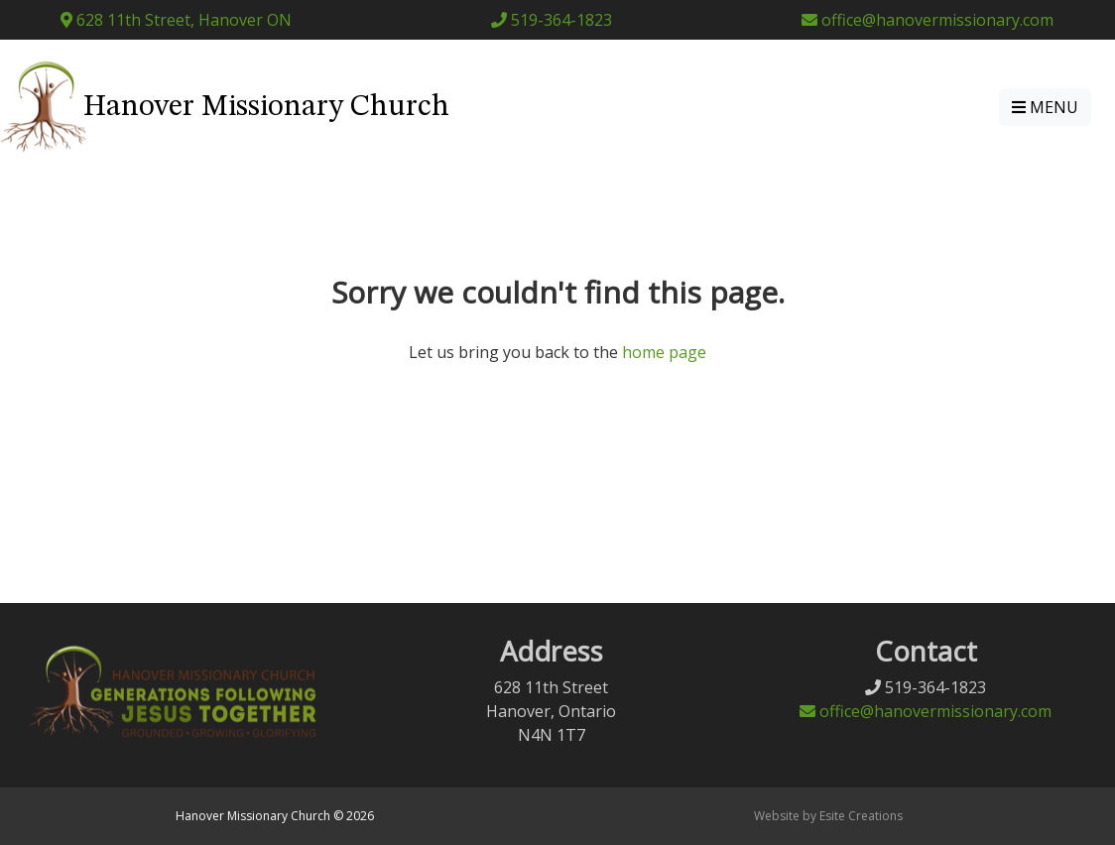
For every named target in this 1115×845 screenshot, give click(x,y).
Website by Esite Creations (828, 815)
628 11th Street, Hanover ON (176, 20)
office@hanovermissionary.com (927, 20)
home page (664, 352)
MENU (1045, 107)
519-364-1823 (551, 20)
